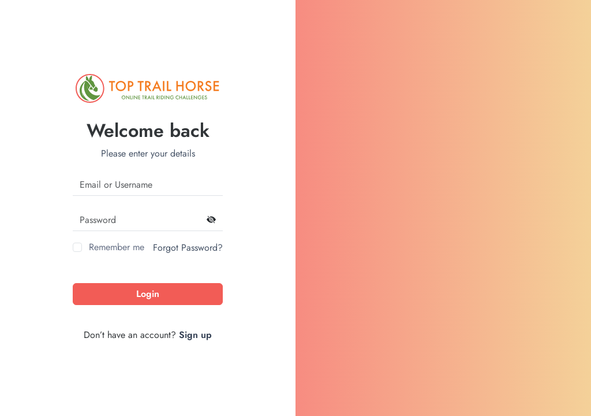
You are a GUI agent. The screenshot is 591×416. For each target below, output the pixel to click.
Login (147, 293)
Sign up (195, 334)
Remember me (116, 247)
